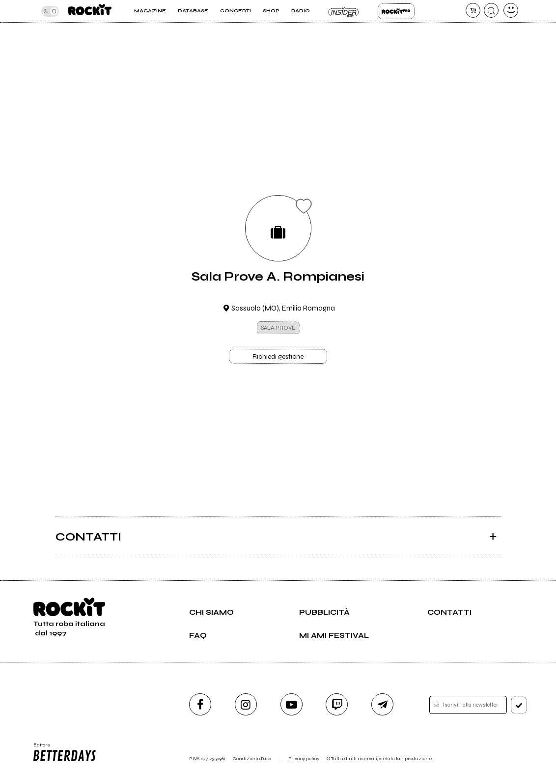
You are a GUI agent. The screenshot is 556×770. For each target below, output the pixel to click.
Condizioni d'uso (252, 758)
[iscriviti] (519, 705)
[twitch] (337, 704)
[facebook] (200, 704)
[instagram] (246, 704)
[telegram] (382, 704)
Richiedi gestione (278, 357)
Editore (65, 752)
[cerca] (491, 10)
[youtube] (291, 704)
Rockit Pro (396, 11)
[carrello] (473, 10)
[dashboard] (510, 10)
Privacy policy (303, 758)
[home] (89, 11)
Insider (343, 11)
